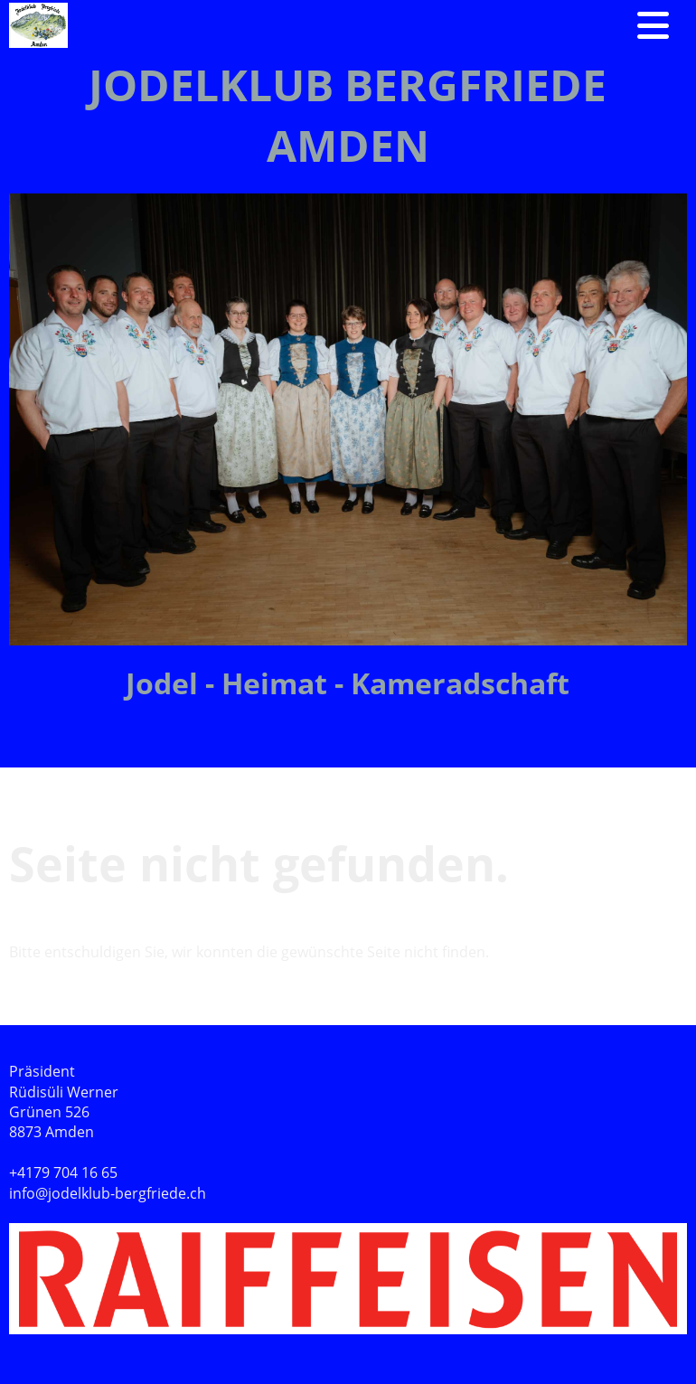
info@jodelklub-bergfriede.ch (107, 1193)
